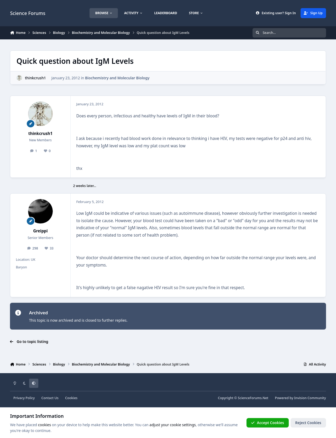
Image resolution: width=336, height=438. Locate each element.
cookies (44, 424)
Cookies (71, 398)
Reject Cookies (308, 422)
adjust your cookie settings (172, 424)
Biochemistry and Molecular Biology (117, 77)
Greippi (40, 231)
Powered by (300, 398)
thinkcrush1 (35, 77)
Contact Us (50, 398)
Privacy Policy (24, 398)
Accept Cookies (267, 422)
